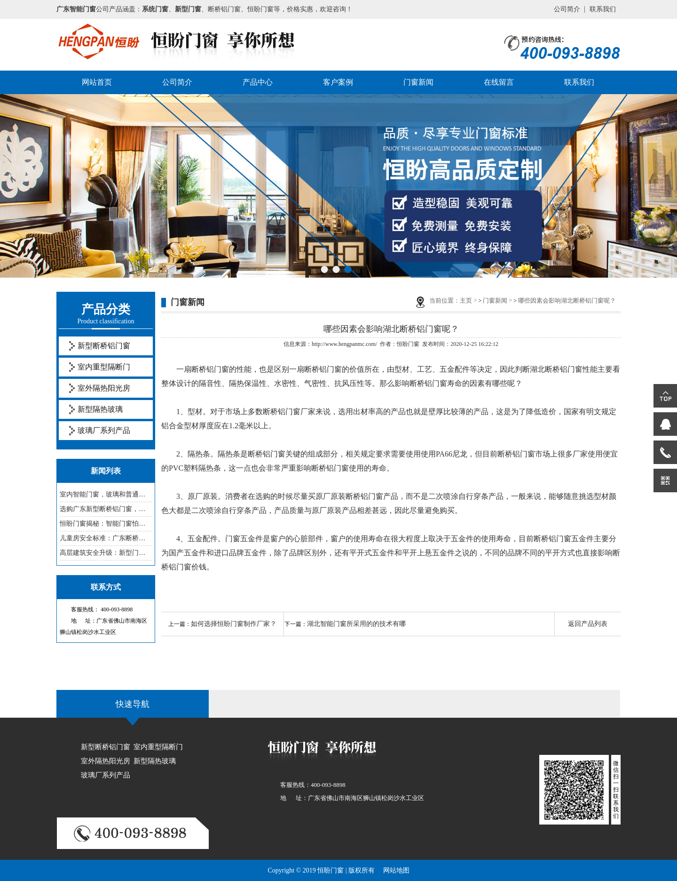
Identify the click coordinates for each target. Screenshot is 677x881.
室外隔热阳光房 (104, 388)
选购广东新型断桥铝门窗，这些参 (106, 509)
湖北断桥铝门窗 (556, 369)
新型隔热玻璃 (100, 409)
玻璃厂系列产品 (104, 430)
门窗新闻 (418, 82)
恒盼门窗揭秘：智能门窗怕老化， (106, 523)
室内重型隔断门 (104, 367)
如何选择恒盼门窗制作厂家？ (233, 623)
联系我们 (603, 9)
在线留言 (499, 82)
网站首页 (97, 82)
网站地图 (396, 870)
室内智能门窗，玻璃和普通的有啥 (106, 494)
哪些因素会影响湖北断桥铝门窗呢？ (567, 300)
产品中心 (258, 82)
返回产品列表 (587, 623)
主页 (466, 300)
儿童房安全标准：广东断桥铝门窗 (106, 538)
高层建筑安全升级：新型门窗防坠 (106, 552)
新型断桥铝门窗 (104, 346)
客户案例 (338, 82)
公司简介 (567, 9)
